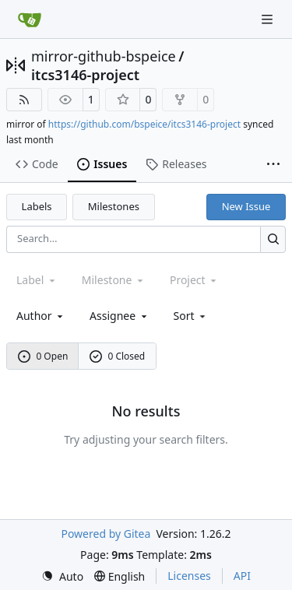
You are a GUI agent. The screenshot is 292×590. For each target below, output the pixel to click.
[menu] (191, 316)
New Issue (246, 206)
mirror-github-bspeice (103, 56)
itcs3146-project (85, 75)
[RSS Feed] (24, 99)
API (242, 575)
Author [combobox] (40, 315)
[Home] (29, 19)
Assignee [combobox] (120, 315)
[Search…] (273, 239)
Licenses (189, 575)
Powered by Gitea (105, 533)
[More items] (273, 165)
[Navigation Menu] (268, 19)
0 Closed (118, 356)
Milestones (113, 206)
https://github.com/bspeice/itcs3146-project (144, 124)
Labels (37, 206)
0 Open (43, 356)
